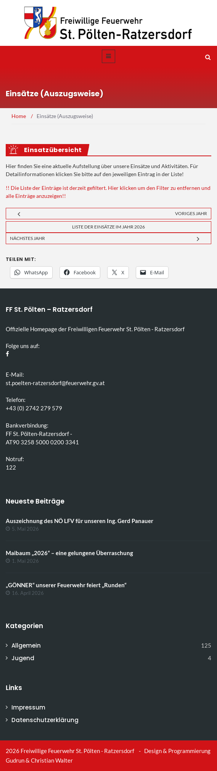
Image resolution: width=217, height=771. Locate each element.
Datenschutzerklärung (45, 720)
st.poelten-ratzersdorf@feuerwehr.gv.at (55, 382)
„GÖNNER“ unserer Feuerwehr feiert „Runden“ (66, 584)
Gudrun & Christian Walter (39, 760)
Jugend (22, 658)
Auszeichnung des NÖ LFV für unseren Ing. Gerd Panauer (79, 520)
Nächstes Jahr (27, 238)
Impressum (28, 707)
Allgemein (26, 645)
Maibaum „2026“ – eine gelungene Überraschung (69, 552)
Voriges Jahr (191, 213)
